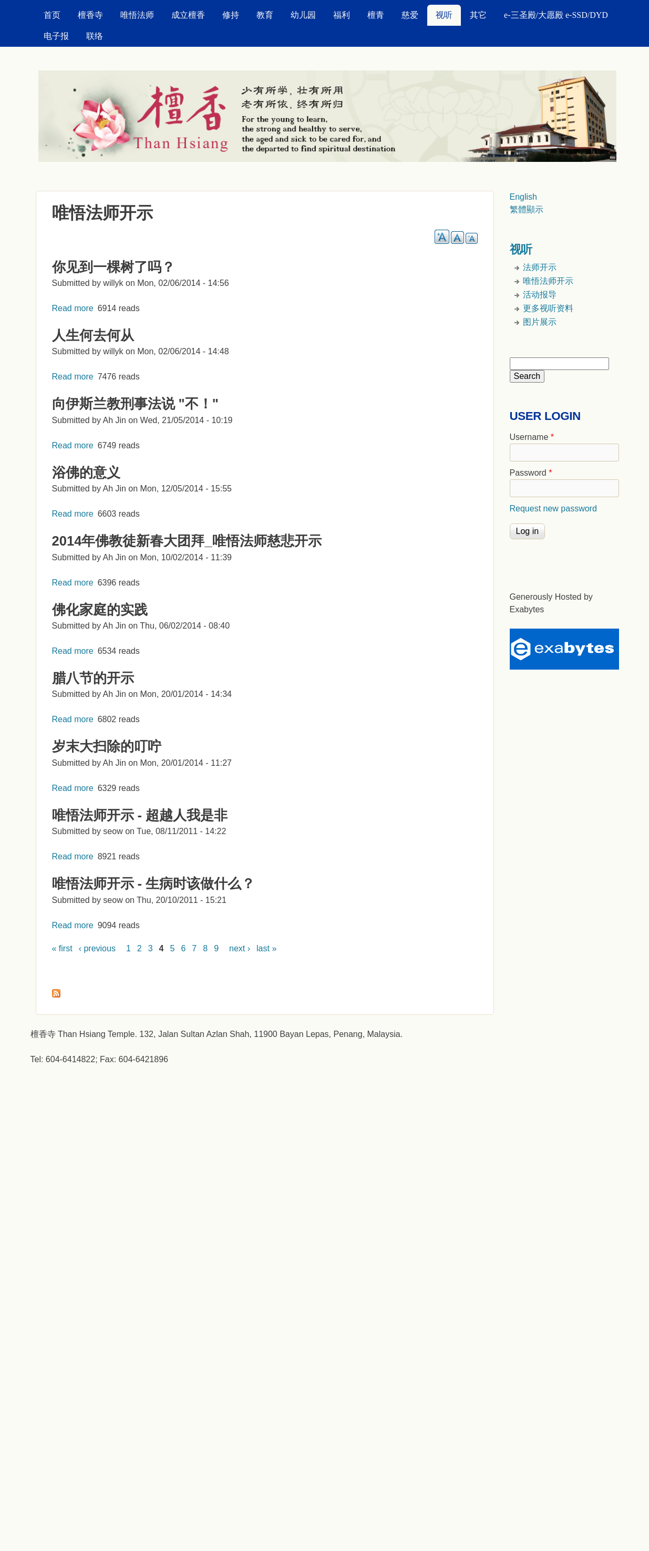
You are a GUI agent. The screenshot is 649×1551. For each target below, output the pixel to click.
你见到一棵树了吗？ (113, 267)
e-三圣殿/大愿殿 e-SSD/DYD (556, 15)
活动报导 (540, 294)
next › (239, 948)
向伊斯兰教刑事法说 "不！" (135, 403)
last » (266, 948)
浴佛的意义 (86, 472)
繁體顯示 (526, 209)
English (523, 196)
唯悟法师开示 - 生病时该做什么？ (153, 883)
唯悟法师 (137, 15)
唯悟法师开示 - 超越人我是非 (140, 815)
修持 (230, 15)
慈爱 (409, 15)
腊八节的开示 (93, 678)
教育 (264, 15)
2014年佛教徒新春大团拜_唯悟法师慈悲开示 (187, 540)
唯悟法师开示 (548, 280)
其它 (478, 15)
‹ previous (97, 948)
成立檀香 (188, 15)
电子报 (56, 36)
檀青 (375, 15)
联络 (94, 36)
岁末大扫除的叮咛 (106, 746)
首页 (52, 15)
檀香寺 (90, 15)
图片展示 (540, 321)
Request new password (553, 508)
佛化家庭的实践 (100, 609)
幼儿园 (303, 15)
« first (62, 948)
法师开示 (540, 267)
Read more (73, 308)
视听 (444, 15)
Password (531, 472)
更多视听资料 (548, 308)
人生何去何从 (93, 335)
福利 (341, 15)
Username (532, 437)
